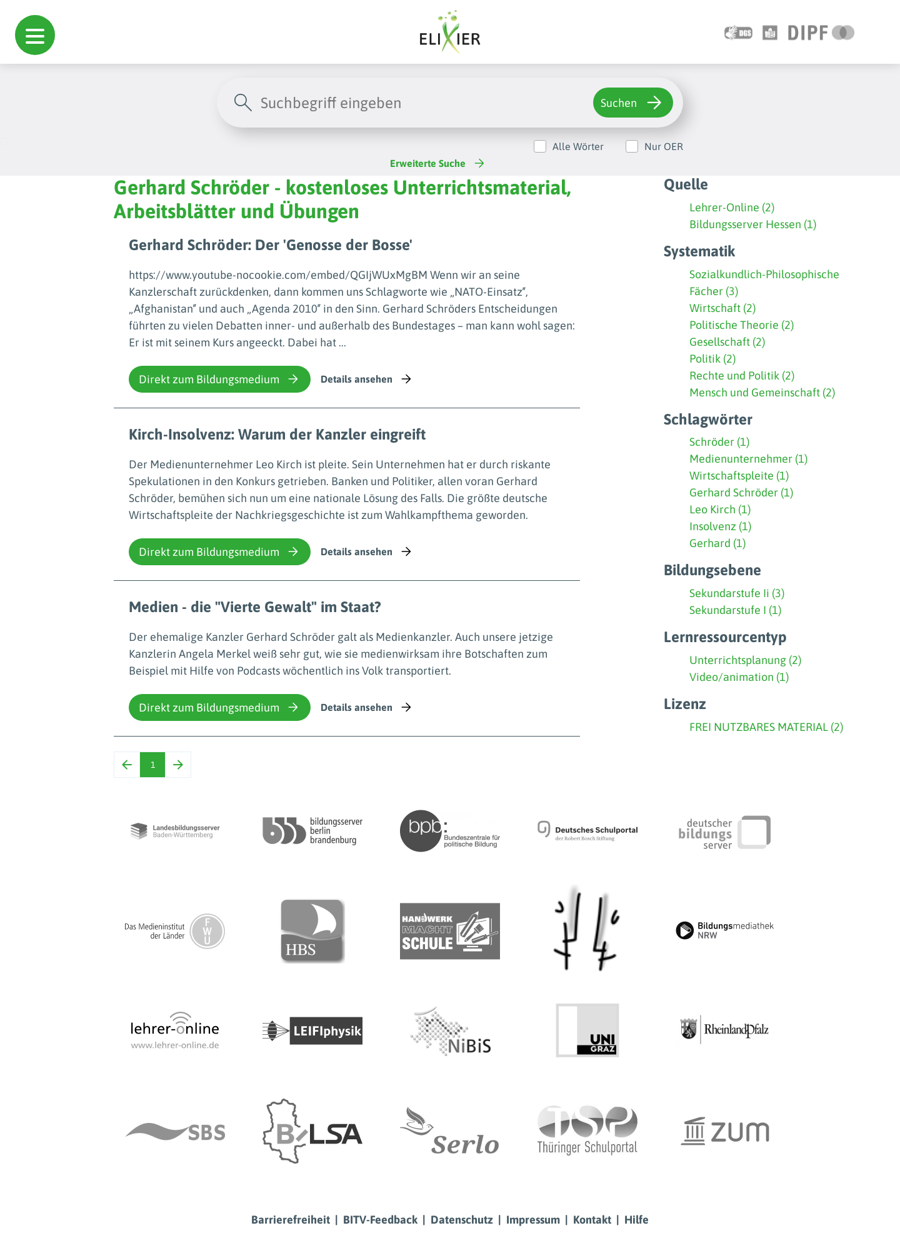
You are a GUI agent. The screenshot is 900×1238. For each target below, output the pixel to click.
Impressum (533, 1219)
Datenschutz (462, 1219)
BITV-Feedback (380, 1219)
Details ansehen (367, 378)
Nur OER (663, 146)
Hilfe (636, 1219)
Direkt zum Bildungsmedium (220, 378)
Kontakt (592, 1219)
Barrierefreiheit (290, 1219)
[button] (35, 35)
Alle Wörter (578, 146)
